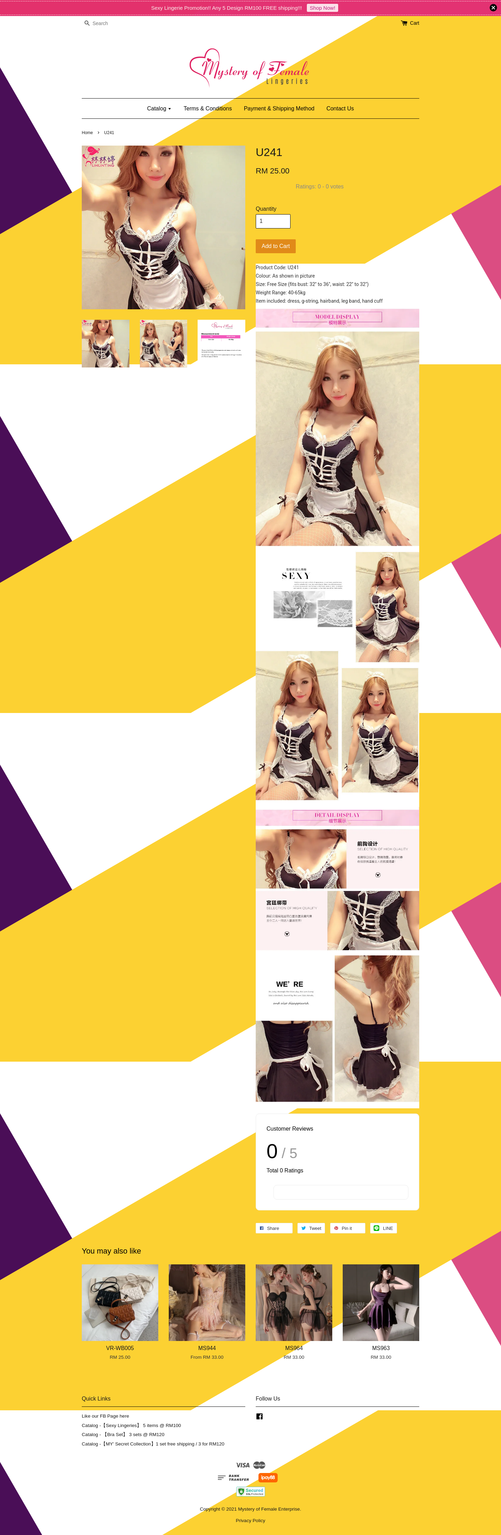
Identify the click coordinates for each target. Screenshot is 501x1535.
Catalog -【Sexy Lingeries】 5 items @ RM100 (131, 1425)
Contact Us (340, 108)
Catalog (159, 108)
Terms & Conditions (208, 108)
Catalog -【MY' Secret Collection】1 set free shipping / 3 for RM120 (153, 1444)
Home (87, 132)
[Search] (103, 23)
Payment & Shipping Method (279, 108)
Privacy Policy (250, 1520)
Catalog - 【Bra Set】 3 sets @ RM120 (123, 1434)
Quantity (266, 209)
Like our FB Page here (105, 1416)
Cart (414, 23)
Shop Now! (322, 8)
